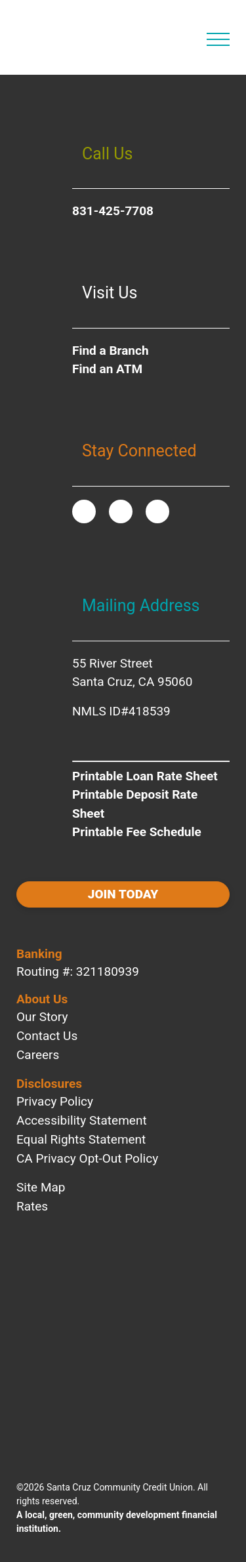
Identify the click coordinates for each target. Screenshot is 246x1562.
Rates (32, 1206)
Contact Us (46, 1035)
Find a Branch (110, 350)
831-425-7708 (113, 210)
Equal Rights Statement (81, 1139)
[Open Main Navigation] (218, 39)
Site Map (41, 1187)
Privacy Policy (54, 1101)
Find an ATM (107, 368)
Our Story (42, 1016)
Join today (123, 894)
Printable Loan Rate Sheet (145, 776)
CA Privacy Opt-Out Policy (87, 1158)
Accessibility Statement (81, 1120)
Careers (37, 1054)
